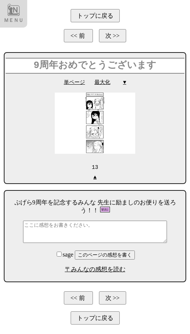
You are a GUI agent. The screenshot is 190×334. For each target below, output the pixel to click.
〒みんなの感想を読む (95, 269)
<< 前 (78, 35)
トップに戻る (95, 15)
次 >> (112, 35)
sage (66, 254)
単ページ (74, 82)
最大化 (102, 82)
